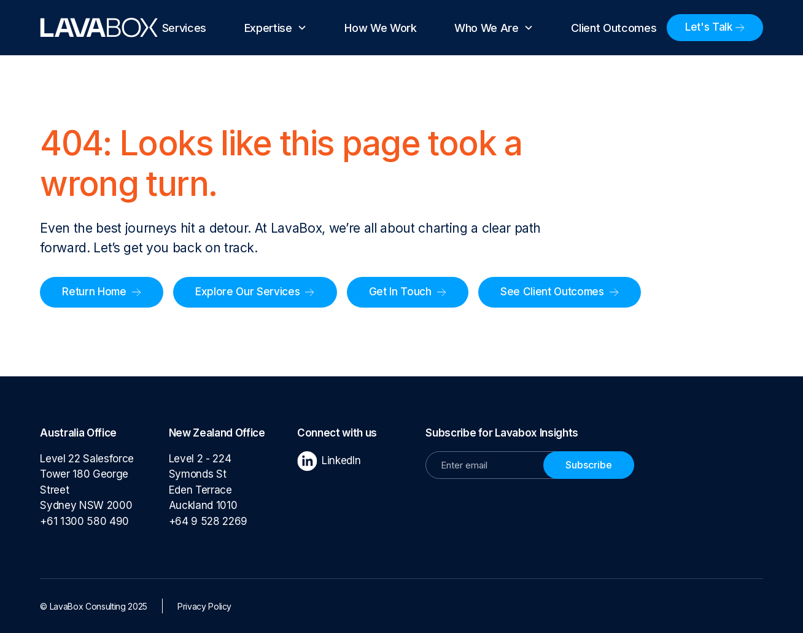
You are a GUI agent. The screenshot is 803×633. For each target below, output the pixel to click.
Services (184, 27)
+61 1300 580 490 (87, 521)
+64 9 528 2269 (208, 521)
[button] (276, 28)
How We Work (380, 27)
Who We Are (486, 27)
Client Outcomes (613, 27)
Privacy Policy (204, 606)
